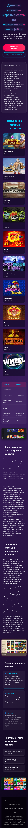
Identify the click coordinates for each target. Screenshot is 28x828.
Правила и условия (10, 808)
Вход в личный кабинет (14, 55)
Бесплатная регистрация (14, 48)
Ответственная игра (14, 804)
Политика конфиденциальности (14, 801)
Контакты (20, 808)
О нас (14, 812)
